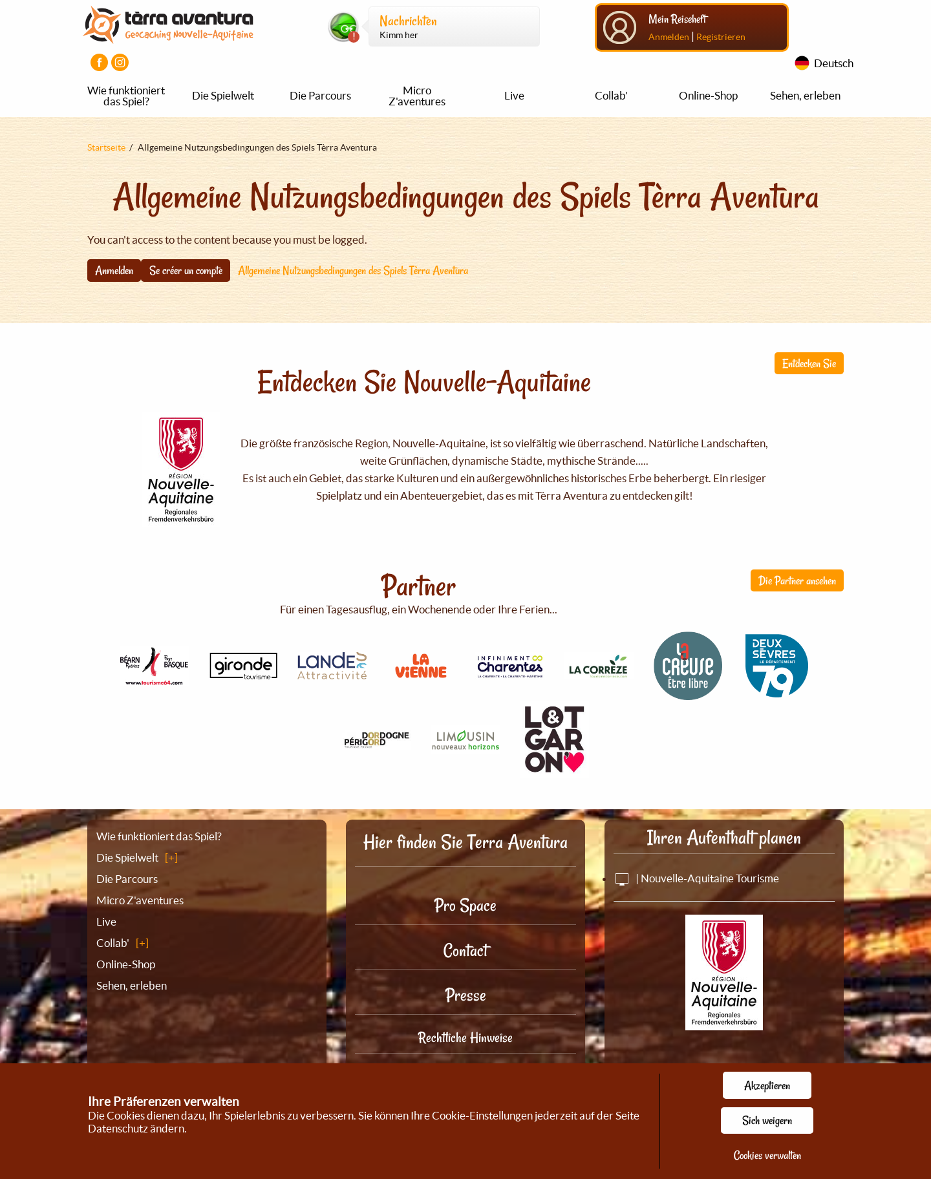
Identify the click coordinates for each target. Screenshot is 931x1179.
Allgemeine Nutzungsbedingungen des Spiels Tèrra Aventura (353, 270)
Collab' (611, 95)
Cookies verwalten (767, 1155)
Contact (465, 950)
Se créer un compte (185, 270)
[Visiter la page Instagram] (120, 62)
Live (514, 95)
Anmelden (668, 37)
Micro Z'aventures (417, 95)
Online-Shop (708, 95)
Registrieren (720, 37)
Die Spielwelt (223, 95)
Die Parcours (320, 95)
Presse (465, 995)
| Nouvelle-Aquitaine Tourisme (696, 878)
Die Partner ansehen (797, 580)
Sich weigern (767, 1120)
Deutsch (833, 63)
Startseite (106, 147)
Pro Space (465, 905)
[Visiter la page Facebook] (99, 62)
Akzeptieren (767, 1085)
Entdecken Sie (809, 363)
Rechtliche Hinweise (465, 1037)
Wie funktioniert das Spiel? (126, 95)
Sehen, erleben (805, 95)
